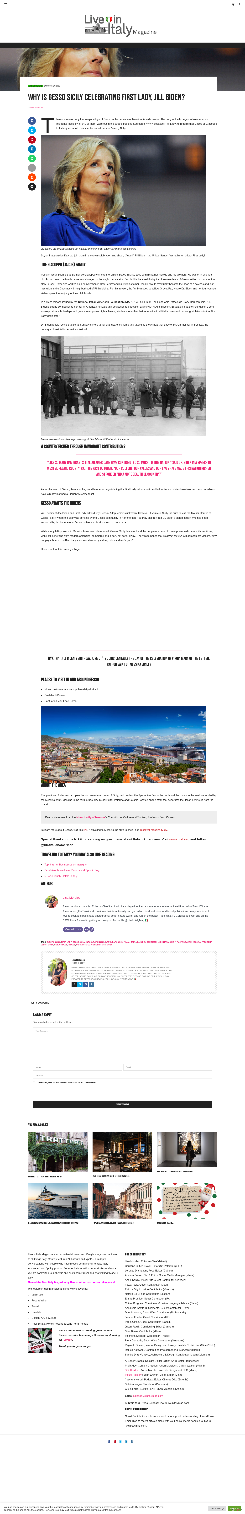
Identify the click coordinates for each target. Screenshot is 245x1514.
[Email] (86, 929)
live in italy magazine (181, 942)
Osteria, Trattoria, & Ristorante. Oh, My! (45, 1176)
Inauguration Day (114, 942)
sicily (50, 945)
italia (127, 942)
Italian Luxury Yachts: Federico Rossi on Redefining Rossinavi (53, 1223)
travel (71, 945)
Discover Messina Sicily (153, 830)
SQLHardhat (132, 1370)
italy (132, 942)
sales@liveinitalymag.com (148, 1396)
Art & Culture (35, 86)
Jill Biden (141, 942)
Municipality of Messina (90, 817)
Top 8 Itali (50, 864)
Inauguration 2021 (95, 942)
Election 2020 (53, 942)
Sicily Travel (60, 945)
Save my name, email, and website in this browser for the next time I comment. (66, 1083)
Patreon (67, 1340)
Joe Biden (151, 942)
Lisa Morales (36, 107)
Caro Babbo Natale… (165, 1223)
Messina (197, 942)
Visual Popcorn (133, 1374)
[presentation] (57, 1093)
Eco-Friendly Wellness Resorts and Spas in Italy (72, 870)
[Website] (91, 929)
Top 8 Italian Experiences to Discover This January (113, 1223)
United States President (88, 945)
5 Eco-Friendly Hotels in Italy (61, 876)
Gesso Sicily (79, 942)
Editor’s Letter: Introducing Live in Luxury (175, 1171)
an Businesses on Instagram (72, 864)
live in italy (163, 942)
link (85, 830)
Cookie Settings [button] (217, 1508)
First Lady (66, 942)
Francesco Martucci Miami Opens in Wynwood (111, 1176)
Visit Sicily (107, 945)
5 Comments (40, 1003)
